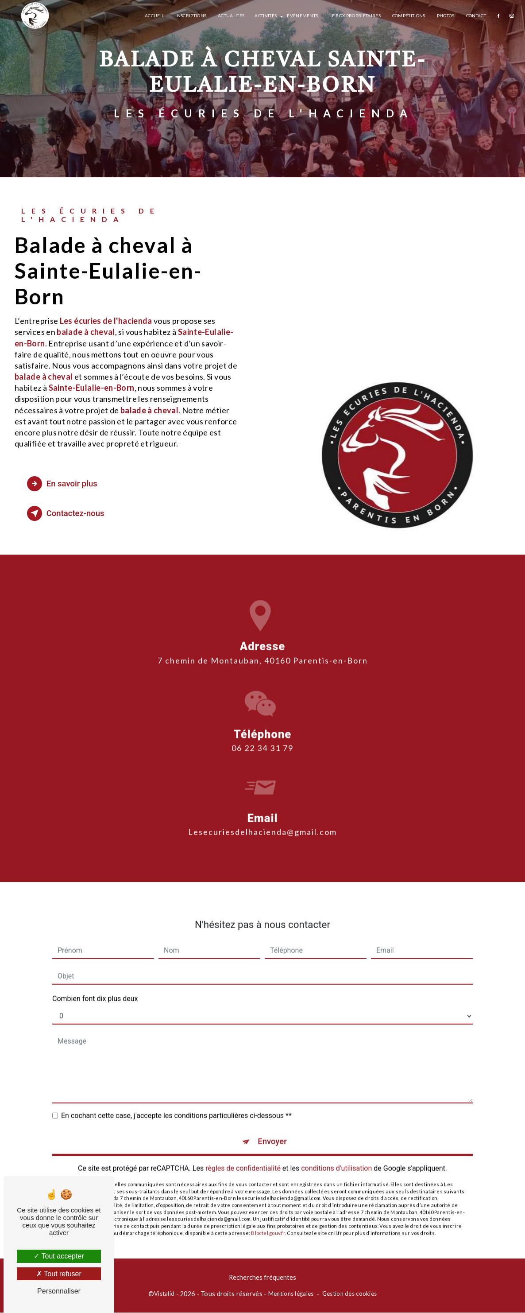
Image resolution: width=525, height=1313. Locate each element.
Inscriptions (190, 15)
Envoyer (273, 1131)
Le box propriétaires (354, 15)
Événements (301, 15)
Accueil (153, 15)
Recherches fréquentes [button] (262, 1278)
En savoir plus (64, 483)
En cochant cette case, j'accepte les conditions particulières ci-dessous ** (176, 1105)
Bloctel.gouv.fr (268, 1223)
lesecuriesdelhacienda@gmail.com (262, 821)
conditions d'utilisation (336, 1158)
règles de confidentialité (243, 1158)
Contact (475, 15)
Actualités (230, 15)
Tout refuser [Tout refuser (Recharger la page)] (58, 1274)
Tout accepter (59, 1256)
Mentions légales (291, 1293)
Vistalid (164, 1293)
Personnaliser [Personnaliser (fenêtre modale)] (59, 1291)
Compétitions (408, 15)
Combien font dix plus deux (95, 988)
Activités (265, 15)
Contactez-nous (68, 513)
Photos (445, 15)
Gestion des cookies (349, 1293)
